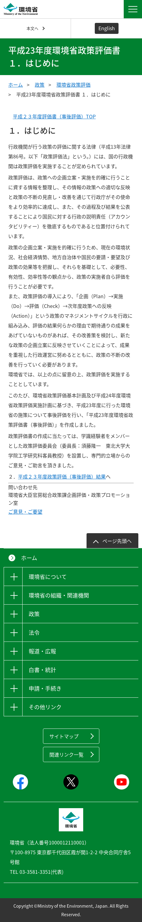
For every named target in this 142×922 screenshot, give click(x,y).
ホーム (15, 84)
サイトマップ (64, 736)
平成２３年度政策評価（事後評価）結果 (62, 476)
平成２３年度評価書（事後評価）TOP (54, 116)
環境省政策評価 (73, 84)
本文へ (32, 28)
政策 (39, 84)
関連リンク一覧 (66, 754)
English (106, 28)
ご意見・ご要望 (25, 511)
